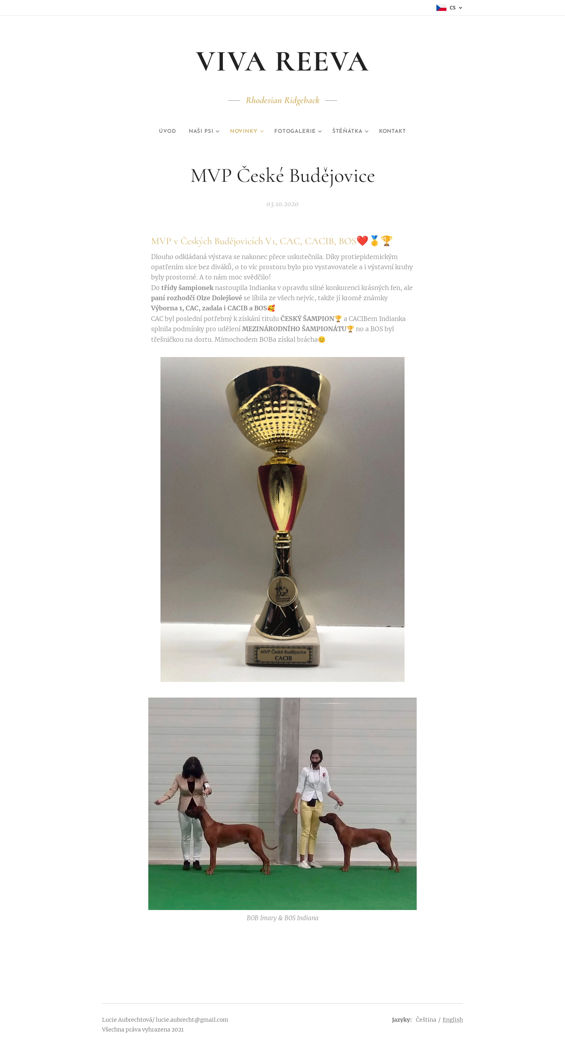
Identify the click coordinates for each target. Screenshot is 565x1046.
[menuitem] (157, 131)
